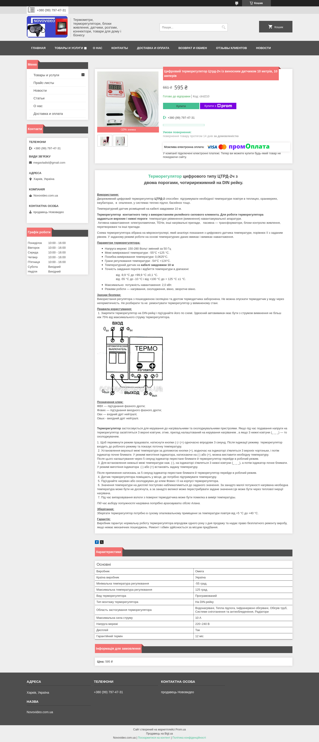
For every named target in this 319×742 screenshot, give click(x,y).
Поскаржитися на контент (154, 737)
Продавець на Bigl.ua (159, 733)
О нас (97, 48)
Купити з (218, 106)
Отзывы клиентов (231, 48)
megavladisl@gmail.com (49, 162)
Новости (263, 48)
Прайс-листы (44, 83)
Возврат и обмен (192, 48)
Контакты (119, 48)
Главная (38, 48)
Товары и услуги (69, 48)
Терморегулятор (165, 176)
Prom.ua (181, 729)
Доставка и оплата (153, 48)
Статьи (39, 98)
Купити (181, 106)
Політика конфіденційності (189, 737)
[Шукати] (224, 27)
